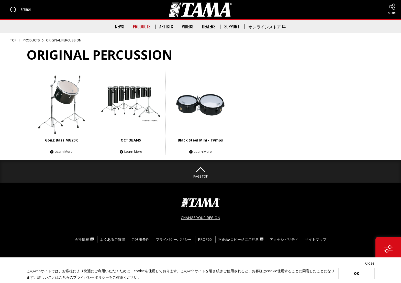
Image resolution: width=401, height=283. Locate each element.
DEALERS (208, 27)
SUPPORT (231, 27)
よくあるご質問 (112, 239)
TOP (13, 40)
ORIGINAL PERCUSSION (63, 40)
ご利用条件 (140, 239)
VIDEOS (187, 27)
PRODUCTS (141, 27)
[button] (20, 10)
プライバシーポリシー (174, 239)
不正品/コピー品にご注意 (240, 239)
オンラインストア (267, 26)
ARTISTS (166, 27)
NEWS (119, 27)
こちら (64, 277)
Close (369, 263)
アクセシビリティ (284, 239)
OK (356, 273)
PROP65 (205, 239)
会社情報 (84, 239)
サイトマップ (315, 239)
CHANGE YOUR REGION (200, 217)
